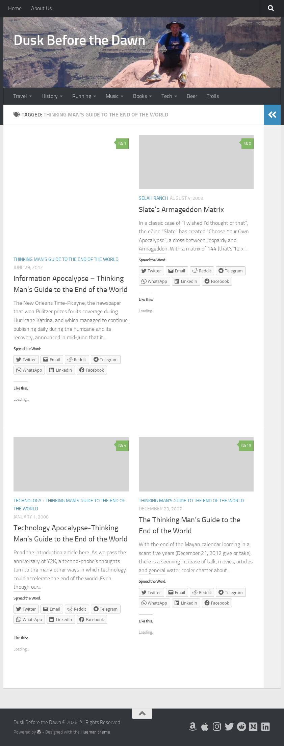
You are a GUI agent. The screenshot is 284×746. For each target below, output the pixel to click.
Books (140, 96)
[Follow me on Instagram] (217, 726)
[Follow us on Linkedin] (265, 726)
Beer (192, 96)
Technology (28, 501)
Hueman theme (95, 732)
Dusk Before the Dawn (79, 40)
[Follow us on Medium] (253, 726)
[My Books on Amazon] (193, 726)
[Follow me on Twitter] (229, 726)
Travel (20, 96)
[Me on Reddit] (241, 726)
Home (15, 8)
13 (246, 445)
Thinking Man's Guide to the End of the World (66, 259)
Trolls (213, 96)
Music (112, 96)
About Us (41, 8)
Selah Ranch (153, 198)
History (50, 96)
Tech (166, 96)
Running (81, 96)
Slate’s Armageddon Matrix (181, 209)
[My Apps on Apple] (205, 726)
